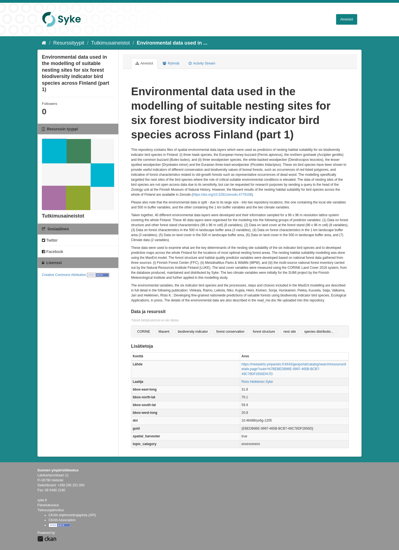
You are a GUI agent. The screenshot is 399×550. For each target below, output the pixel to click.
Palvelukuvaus (48, 505)
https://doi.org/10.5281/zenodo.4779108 (222, 195)
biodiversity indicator (193, 332)
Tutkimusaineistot (110, 43)
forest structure (264, 332)
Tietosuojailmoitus (50, 510)
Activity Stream (202, 63)
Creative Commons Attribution (64, 275)
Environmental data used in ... (172, 43)
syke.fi (42, 500)
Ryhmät (171, 63)
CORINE (143, 332)
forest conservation (230, 332)
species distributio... (318, 332)
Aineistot (346, 19)
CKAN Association (61, 520)
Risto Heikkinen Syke (257, 382)
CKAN (46, 539)
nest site (289, 332)
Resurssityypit (68, 43)
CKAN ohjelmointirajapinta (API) (72, 515)
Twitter (50, 240)
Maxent (163, 332)
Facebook (52, 251)
